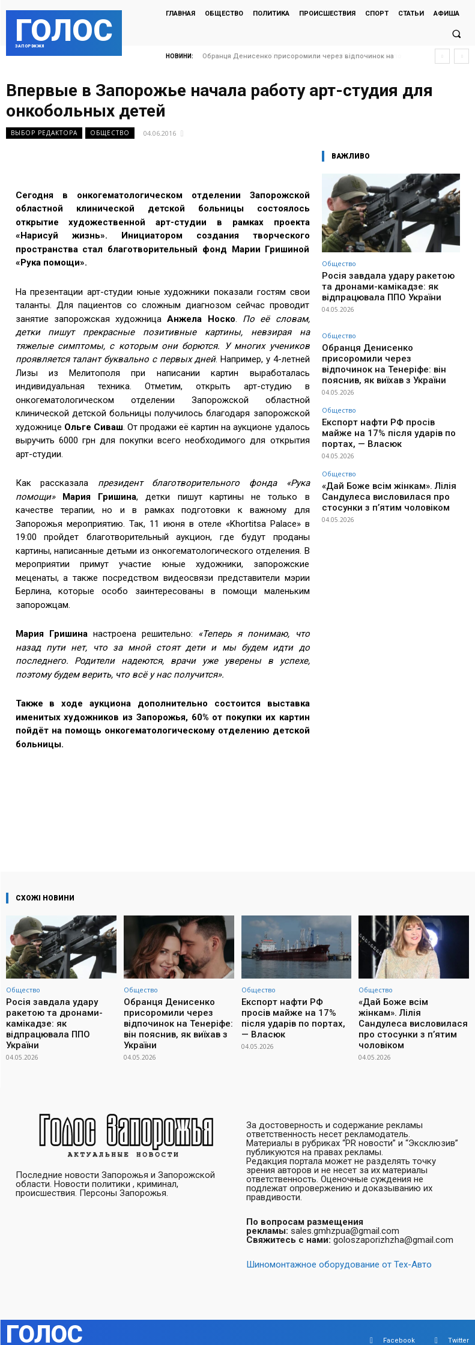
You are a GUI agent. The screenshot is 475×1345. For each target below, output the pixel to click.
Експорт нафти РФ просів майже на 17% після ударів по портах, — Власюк (387, 400)
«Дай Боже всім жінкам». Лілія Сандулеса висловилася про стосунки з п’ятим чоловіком (390, 451)
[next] (461, 56)
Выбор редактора (44, 133)
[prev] (442, 56)
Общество (110, 133)
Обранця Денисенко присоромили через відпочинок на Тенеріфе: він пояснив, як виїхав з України (390, 349)
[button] (456, 33)
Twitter (458, 1324)
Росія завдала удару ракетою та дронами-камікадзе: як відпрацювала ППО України (383, 284)
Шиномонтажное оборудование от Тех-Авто (339, 1247)
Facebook (399, 1324)
